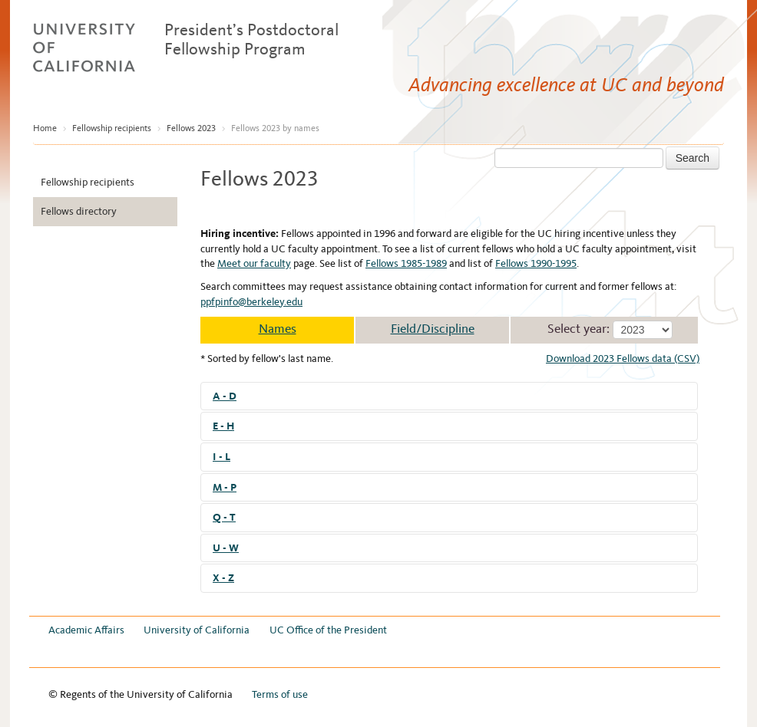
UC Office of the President (328, 630)
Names (277, 328)
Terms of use (280, 694)
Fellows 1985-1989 (406, 263)
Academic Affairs (86, 630)
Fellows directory (79, 211)
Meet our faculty (254, 263)
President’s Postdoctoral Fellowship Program (251, 39)
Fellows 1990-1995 (536, 263)
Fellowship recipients (111, 128)
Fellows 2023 (191, 128)
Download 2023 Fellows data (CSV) (622, 358)
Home (45, 128)
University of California (197, 630)
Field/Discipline (432, 328)
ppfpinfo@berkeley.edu (251, 301)
